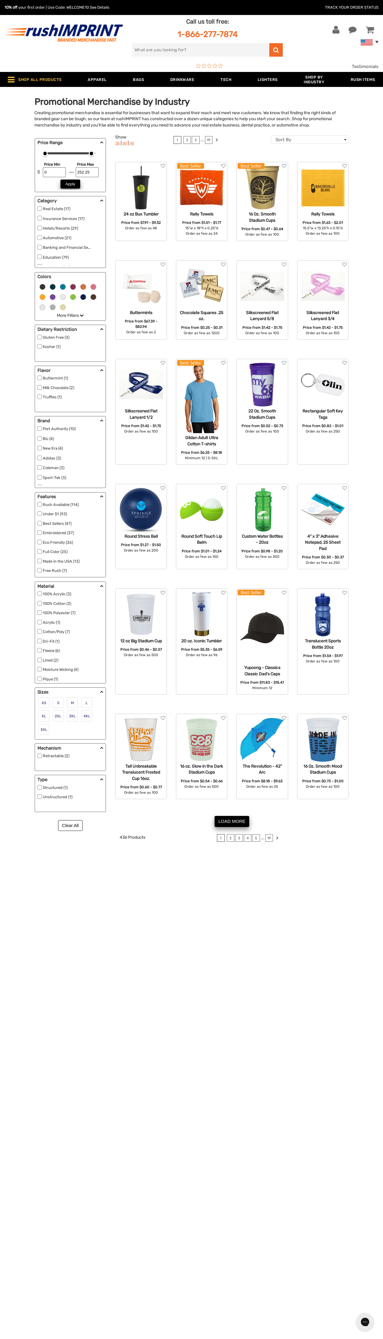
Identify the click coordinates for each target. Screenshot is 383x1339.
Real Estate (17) (56, 209)
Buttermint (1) (55, 378)
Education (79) (56, 257)
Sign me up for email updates (326, 1195)
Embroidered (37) (58, 533)
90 (124, 143)
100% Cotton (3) (57, 603)
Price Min (52, 164)
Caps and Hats (118, 1262)
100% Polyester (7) (59, 613)
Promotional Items (122, 1243)
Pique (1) (50, 679)
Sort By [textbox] (283, 139)
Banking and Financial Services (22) (75, 247)
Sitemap (204, 1253)
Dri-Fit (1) (51, 641)
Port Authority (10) (59, 429)
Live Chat (23, 1189)
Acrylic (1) (51, 622)
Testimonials (365, 66)
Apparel (111, 1180)
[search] (200, 50)
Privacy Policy (211, 1234)
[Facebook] (294, 1233)
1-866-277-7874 (207, 34)
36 (117, 143)
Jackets (111, 1189)
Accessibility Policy (216, 1243)
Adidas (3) (52, 458)
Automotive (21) (57, 238)
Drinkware (113, 1207)
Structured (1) (55, 787)
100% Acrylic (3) (57, 594)
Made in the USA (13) (61, 561)
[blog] (312, 1233)
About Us (206, 1180)
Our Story (206, 1189)
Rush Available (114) (61, 504)
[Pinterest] (320, 1233)
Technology (115, 1216)
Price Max (85, 164)
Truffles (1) (52, 397)
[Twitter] (303, 1233)
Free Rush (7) (55, 570)
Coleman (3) (53, 468)
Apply (70, 184)
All (132, 143)
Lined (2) (50, 660)
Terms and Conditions (219, 1225)
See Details (100, 7)
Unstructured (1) (57, 797)
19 (208, 140)
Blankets (112, 1253)
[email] (327, 1183)
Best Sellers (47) (57, 523)
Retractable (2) (56, 756)
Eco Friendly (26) (58, 542)
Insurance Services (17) (63, 218)
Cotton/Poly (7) (56, 631)
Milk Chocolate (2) (58, 387)
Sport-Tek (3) (54, 477)
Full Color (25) (55, 551)
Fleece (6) (51, 650)
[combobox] (310, 139)
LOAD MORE (231, 821)
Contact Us (24, 1180)
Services (205, 1198)
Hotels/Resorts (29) (60, 228)
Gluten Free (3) (56, 337)
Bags (108, 1198)
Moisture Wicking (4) (60, 669)
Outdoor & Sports (121, 1225)
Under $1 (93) (55, 514)
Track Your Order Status (352, 7)
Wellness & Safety (121, 1234)
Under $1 (112, 1271)
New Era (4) (53, 448)
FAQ (200, 1207)
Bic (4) (48, 438)
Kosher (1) (51, 346)
